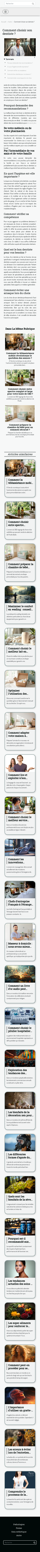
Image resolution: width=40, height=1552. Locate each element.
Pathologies (19, 1524)
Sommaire (10, 59)
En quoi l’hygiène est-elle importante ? (18, 67)
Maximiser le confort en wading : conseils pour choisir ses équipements (20, 611)
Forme (19, 1528)
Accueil (3, 22)
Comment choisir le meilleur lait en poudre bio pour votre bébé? (20, 653)
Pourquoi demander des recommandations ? (20, 63)
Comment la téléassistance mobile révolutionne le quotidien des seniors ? (20, 355)
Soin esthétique (18, 1531)
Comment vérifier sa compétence (16, 70)
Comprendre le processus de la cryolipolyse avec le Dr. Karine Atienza (20, 1496)
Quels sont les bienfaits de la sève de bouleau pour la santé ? (19, 1201)
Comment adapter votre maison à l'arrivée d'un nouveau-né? (18, 737)
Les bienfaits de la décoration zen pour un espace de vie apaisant (20, 1117)
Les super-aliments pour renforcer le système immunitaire (19, 1327)
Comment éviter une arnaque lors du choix (19, 78)
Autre (10, 22)
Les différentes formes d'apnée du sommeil (19, 1157)
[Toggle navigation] (5, 12)
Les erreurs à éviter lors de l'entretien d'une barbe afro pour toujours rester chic (20, 1454)
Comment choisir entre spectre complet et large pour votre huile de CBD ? (20, 391)
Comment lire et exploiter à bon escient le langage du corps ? (20, 779)
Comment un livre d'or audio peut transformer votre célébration (19, 990)
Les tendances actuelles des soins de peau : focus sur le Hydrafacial (20, 1285)
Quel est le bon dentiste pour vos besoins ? (19, 74)
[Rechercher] (20, 4)
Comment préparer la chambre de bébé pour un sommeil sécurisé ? (20, 427)
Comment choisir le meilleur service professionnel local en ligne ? (19, 822)
